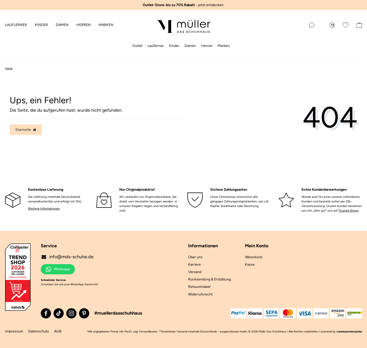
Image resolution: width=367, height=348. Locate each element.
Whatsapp (58, 269)
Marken (106, 25)
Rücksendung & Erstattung (209, 279)
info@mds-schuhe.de (67, 257)
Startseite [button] (25, 129)
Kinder (41, 25)
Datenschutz (38, 331)
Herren (83, 25)
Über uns (195, 257)
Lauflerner (16, 25)
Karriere (194, 264)
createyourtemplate (349, 331)
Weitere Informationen (44, 208)
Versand (194, 272)
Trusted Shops (348, 210)
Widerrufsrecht (200, 294)
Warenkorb (253, 257)
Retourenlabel (199, 287)
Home (8, 68)
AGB (57, 331)
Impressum (14, 331)
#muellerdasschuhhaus (118, 313)
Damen (62, 25)
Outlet (137, 46)
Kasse (250, 264)
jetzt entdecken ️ (183, 5)
